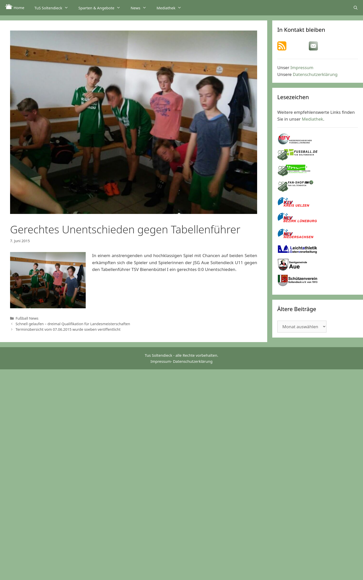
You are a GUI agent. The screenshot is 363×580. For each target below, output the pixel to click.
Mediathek (172, 7)
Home (14, 7)
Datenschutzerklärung (315, 74)
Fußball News (27, 318)
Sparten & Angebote (102, 7)
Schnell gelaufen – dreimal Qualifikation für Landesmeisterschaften (73, 323)
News (141, 7)
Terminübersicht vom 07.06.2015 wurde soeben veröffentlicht (68, 329)
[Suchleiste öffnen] (355, 7)
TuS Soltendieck (54, 7)
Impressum (301, 67)
